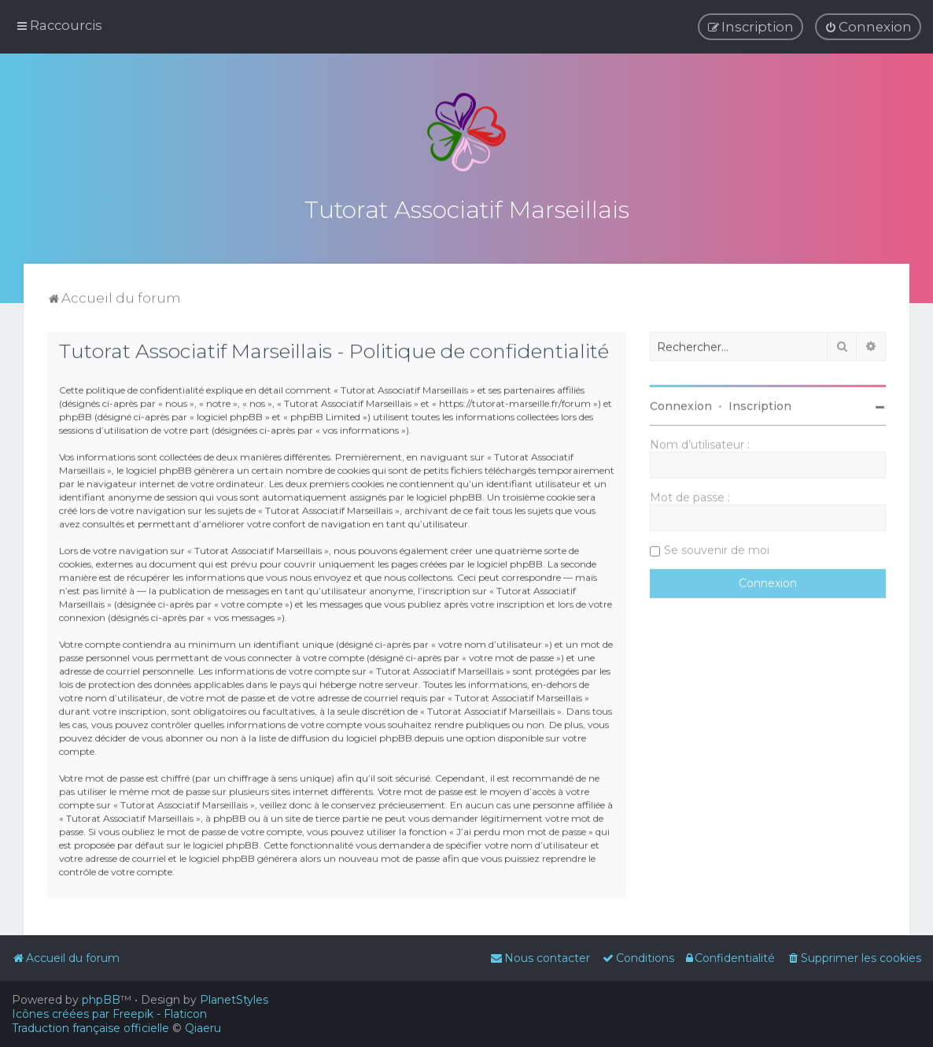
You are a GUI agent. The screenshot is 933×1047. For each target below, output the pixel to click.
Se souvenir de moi (716, 545)
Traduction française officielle (90, 1028)
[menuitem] (868, 25)
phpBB (101, 1000)
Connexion (681, 401)
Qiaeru (203, 1028)
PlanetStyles (234, 1000)
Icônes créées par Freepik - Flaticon (109, 1014)
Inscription (759, 401)
